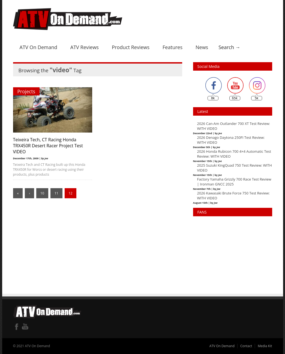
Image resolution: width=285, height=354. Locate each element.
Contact (246, 346)
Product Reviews (130, 47)
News (202, 47)
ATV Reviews (84, 47)
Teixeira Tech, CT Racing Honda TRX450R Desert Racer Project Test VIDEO (48, 146)
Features (172, 47)
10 (42, 193)
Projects (26, 91)
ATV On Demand (38, 47)
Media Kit (265, 346)
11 (56, 193)
